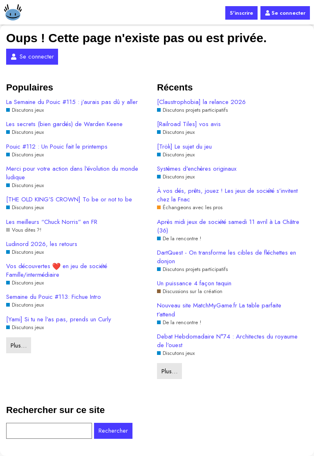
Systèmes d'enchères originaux (196, 169)
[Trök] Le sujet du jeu (184, 146)
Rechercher (113, 430)
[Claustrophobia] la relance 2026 (201, 102)
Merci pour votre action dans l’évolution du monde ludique (72, 173)
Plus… (19, 345)
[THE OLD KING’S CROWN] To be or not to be (69, 199)
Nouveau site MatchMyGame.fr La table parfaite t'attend (219, 309)
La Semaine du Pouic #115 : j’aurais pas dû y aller (72, 102)
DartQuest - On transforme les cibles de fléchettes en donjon (226, 257)
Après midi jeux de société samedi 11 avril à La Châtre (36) (228, 226)
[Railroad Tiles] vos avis (189, 124)
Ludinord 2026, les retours (41, 244)
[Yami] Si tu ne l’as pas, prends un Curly (58, 319)
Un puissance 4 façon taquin (194, 283)
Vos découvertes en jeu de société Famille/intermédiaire (56, 270)
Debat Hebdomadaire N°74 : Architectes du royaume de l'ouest (227, 341)
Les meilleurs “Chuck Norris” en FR (51, 222)
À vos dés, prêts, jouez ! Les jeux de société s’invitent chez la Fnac (227, 195)
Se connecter (285, 13)
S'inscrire (241, 13)
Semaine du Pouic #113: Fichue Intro (53, 297)
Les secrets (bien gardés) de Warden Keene (64, 124)
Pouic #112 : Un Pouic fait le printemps (57, 146)
